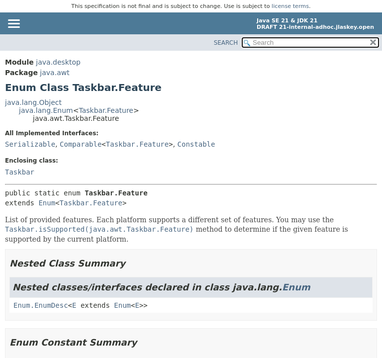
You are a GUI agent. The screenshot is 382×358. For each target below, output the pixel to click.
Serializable (30, 144)
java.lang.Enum (46, 110)
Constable (196, 144)
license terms (290, 6)
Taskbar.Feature (106, 110)
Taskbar (19, 172)
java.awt (54, 73)
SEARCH (226, 42)
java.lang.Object (33, 102)
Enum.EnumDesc (40, 305)
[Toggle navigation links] (13, 24)
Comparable (80, 144)
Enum (46, 203)
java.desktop (58, 62)
